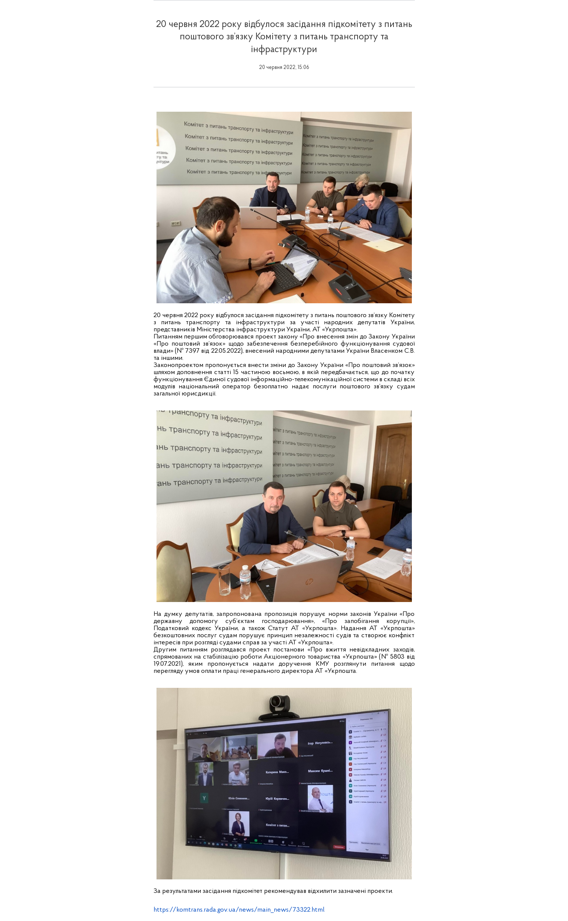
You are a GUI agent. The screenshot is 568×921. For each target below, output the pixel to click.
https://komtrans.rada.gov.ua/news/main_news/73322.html (239, 910)
